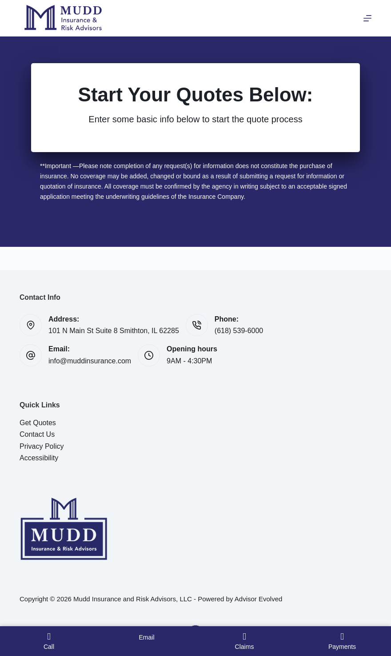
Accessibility (39, 458)
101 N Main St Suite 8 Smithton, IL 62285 (113, 330)
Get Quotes (38, 423)
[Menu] (367, 18)
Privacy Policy (42, 446)
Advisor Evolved (259, 599)
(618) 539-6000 (239, 330)
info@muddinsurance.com (89, 361)
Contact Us (37, 434)
